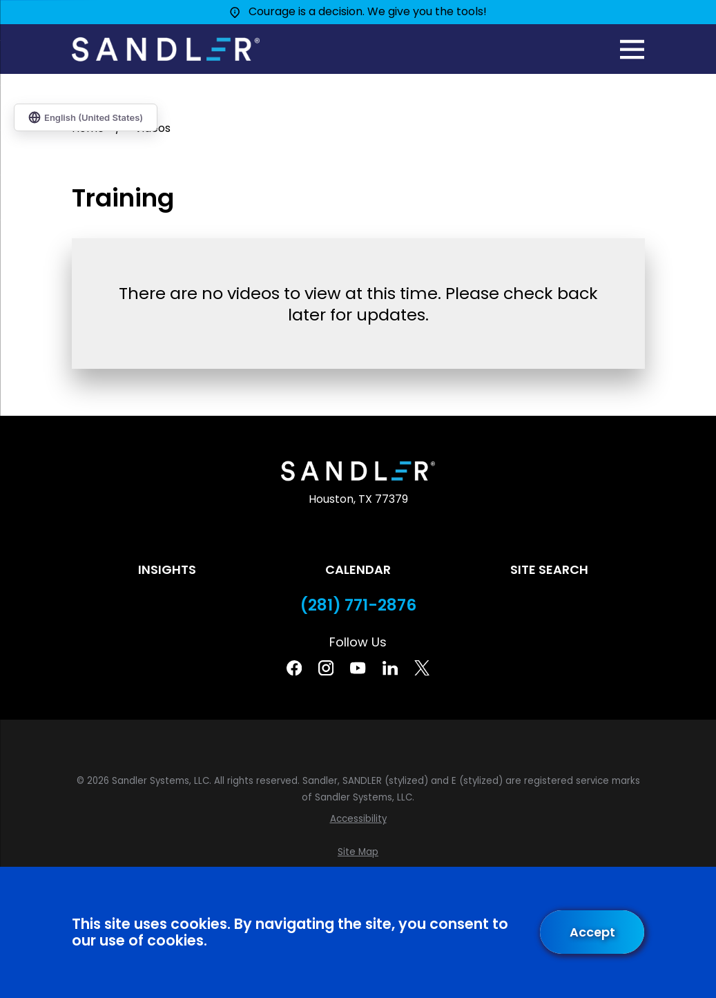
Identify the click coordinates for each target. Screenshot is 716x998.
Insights (167, 569)
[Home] (166, 49)
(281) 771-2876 (358, 605)
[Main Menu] (632, 49)
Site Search (549, 569)
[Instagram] (325, 667)
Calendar (358, 569)
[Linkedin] (390, 667)
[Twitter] (421, 667)
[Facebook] (294, 667)
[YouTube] (357, 667)
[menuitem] (358, 819)
